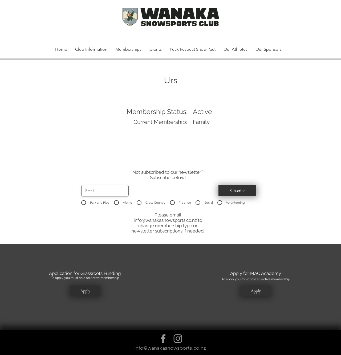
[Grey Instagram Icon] (178, 338)
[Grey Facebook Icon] (163, 338)
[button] (275, 23)
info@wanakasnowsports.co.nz (165, 220)
